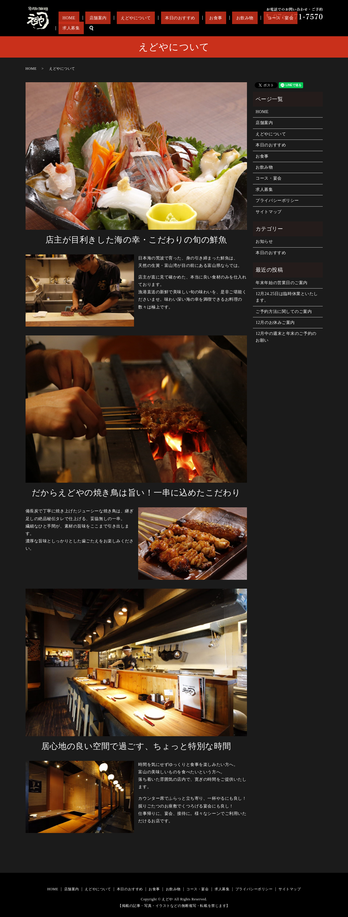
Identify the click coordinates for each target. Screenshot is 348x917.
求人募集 (302, 28)
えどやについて (164, 28)
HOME (113, 28)
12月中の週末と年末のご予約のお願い (286, 336)
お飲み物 (249, 28)
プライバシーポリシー (277, 200)
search (318, 28)
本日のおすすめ (201, 28)
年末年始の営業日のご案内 (282, 283)
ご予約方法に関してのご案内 (284, 311)
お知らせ (264, 241)
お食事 (228, 28)
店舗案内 (134, 28)
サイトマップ (268, 212)
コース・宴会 (277, 28)
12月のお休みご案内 (275, 322)
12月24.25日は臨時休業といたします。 (287, 297)
